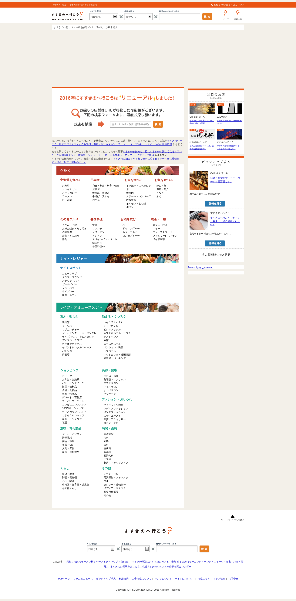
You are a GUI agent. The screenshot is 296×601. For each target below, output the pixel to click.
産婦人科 (108, 455)
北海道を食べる (70, 180)
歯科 (106, 444)
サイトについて (183, 578)
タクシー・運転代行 (115, 484)
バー (125, 224)
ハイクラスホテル (113, 322)
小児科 (107, 459)
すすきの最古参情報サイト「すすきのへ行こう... (228, 147)
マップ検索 (219, 578)
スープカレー (69, 192)
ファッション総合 (113, 405)
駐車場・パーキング (115, 358)
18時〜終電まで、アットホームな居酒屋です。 (225, 179)
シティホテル (111, 325)
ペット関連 (68, 481)
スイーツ (158, 228)
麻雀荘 (65, 354)
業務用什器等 (111, 491)
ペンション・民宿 (113, 347)
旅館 (106, 340)
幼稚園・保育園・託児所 (75, 484)
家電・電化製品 (70, 452)
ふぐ (158, 196)
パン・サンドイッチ (73, 383)
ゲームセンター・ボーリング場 (79, 333)
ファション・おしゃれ (117, 399)
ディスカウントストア (74, 411)
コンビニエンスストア (74, 404)
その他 (106, 468)
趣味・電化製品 (70, 428)
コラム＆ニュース (83, 578)
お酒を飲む (128, 219)
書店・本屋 (68, 441)
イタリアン (98, 232)
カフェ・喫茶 (160, 224)
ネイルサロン (111, 386)
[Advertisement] (148, 58)
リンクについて (163, 578)
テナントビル (111, 473)
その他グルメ (69, 219)
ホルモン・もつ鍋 (136, 203)
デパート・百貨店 (72, 397)
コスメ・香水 (111, 422)
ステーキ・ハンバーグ (138, 196)
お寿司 (65, 185)
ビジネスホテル (112, 329)
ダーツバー (68, 325)
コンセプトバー (131, 235)
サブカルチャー (70, 329)
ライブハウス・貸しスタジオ (78, 336)
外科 (106, 441)
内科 (106, 437)
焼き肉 (130, 192)
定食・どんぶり (70, 235)
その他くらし (69, 488)
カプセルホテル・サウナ (117, 333)
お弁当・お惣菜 (70, 379)
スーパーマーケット (73, 401)
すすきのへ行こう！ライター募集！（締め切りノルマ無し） (225, 221)
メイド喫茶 (159, 239)
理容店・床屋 (111, 375)
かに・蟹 (161, 185)
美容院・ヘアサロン (115, 379)
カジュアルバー (131, 232)
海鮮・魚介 (162, 189)
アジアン (97, 235)
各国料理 (96, 219)
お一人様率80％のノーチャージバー (229, 121)
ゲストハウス (111, 336)
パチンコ (67, 351)
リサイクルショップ (73, 415)
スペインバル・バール (104, 239)
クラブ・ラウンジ (72, 277)
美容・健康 (109, 370)
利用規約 (124, 578)
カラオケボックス (72, 343)
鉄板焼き (131, 200)
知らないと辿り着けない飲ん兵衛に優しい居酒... (202, 121)
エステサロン (111, 383)
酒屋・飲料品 (69, 386)
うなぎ (160, 192)
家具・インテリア (72, 419)
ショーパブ (68, 288)
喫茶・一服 (158, 219)
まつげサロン (111, 390)
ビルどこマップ (236, 4)
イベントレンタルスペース (77, 347)
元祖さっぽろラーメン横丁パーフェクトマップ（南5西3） (98, 561)
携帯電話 (67, 437)
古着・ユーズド (112, 415)
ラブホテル (110, 351)
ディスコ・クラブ (72, 340)
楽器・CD (67, 444)
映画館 (65, 322)
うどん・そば (69, 224)
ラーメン (67, 196)
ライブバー (68, 291)
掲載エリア (204, 578)
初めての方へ (220, 4)
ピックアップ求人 (106, 578)
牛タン (130, 207)
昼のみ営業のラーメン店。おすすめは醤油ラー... (202, 147)
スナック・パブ (70, 280)
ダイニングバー (131, 228)
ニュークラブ (69, 273)
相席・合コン (69, 295)
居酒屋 (96, 189)
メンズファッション (115, 412)
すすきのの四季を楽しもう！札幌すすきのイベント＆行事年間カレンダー (150, 566)
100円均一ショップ (72, 408)
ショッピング (69, 370)
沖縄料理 (67, 232)
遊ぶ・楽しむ (69, 316)
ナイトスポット (70, 268)
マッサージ (110, 393)
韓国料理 (97, 242)
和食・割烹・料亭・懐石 (105, 185)
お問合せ (233, 578)
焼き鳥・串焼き (100, 192)
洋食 (64, 239)
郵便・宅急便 (69, 477)
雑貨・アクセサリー (115, 419)
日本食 (94, 180)
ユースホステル (112, 343)
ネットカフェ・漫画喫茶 (117, 354)
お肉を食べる (133, 180)
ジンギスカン (69, 189)
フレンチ (97, 228)
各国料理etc (98, 246)
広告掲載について (141, 578)
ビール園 (67, 200)
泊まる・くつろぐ (114, 316)
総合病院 (108, 434)
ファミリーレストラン (165, 235)
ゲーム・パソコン (72, 434)
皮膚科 (107, 448)
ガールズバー (69, 284)
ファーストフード (162, 232)
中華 (94, 224)
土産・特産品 (69, 393)
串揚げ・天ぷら (100, 196)
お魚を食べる (164, 180)
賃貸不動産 (68, 473)
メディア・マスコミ (115, 488)
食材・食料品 (69, 390)
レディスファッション (116, 408)
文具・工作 (68, 448)
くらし (64, 468)
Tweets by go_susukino (200, 267)
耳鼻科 (107, 452)
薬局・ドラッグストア (116, 462)
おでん (96, 200)
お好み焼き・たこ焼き (74, 228)
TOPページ (64, 578)
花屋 (64, 422)
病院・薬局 (109, 428)
